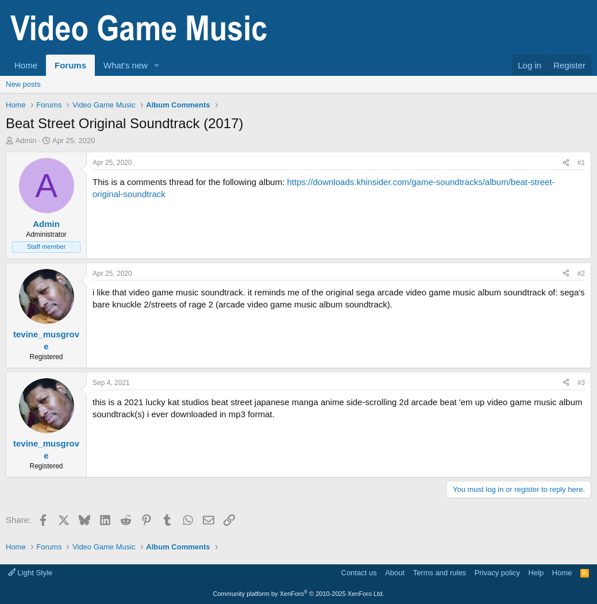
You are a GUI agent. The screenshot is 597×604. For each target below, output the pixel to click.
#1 (581, 163)
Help (536, 572)
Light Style (30, 572)
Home (25, 65)
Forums (70, 65)
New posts (23, 84)
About (395, 572)
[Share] (566, 163)
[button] (157, 65)
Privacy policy (497, 572)
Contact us (359, 572)
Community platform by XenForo (298, 593)
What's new (125, 65)
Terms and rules (439, 572)
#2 (581, 274)
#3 (581, 383)
